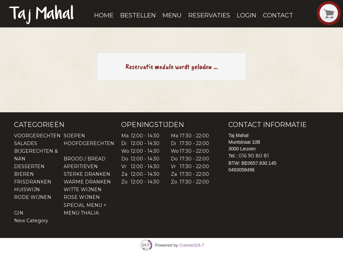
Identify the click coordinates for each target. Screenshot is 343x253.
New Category (31, 221)
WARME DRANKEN (87, 182)
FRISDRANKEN (32, 182)
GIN (18, 213)
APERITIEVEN (81, 166)
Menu (172, 15)
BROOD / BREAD (85, 159)
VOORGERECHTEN (37, 136)
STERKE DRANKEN (87, 174)
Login (246, 15)
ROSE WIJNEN (82, 197)
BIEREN (24, 174)
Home (104, 15)
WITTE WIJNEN (82, 189)
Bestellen (138, 15)
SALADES (25, 143)
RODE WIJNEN (32, 197)
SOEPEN (74, 136)
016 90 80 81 (253, 156)
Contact (278, 15)
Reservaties (209, 15)
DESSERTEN (29, 166)
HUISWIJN (27, 189)
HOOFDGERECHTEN (89, 143)
